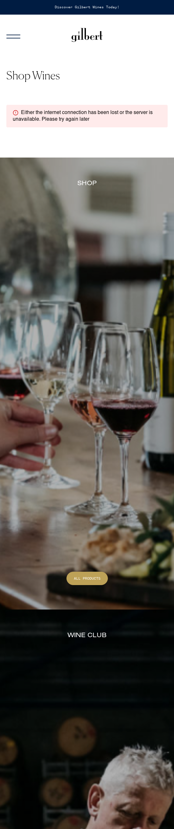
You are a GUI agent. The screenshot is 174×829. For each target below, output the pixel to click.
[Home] (87, 34)
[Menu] (17, 35)
